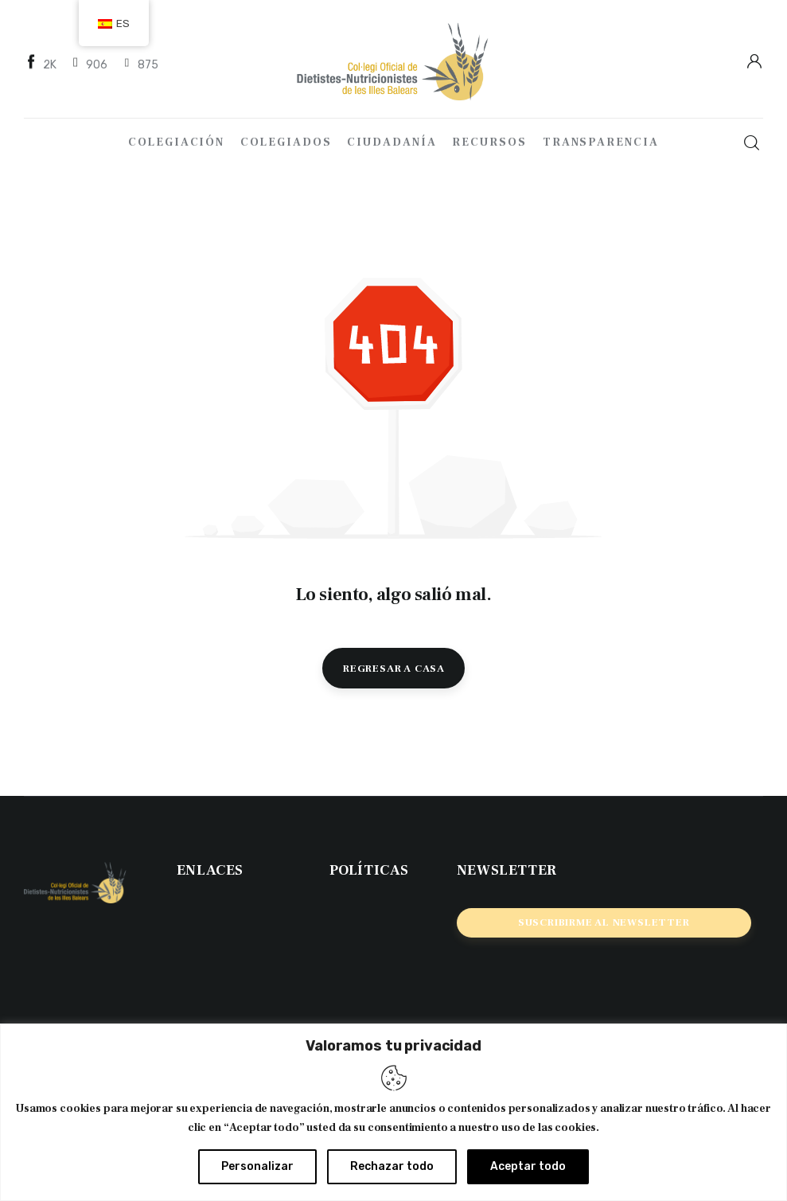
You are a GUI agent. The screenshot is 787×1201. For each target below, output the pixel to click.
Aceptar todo (528, 1166)
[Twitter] (90, 64)
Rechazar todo (392, 1166)
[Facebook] (42, 64)
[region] (393, 1112)
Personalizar (257, 1166)
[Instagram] (140, 64)
